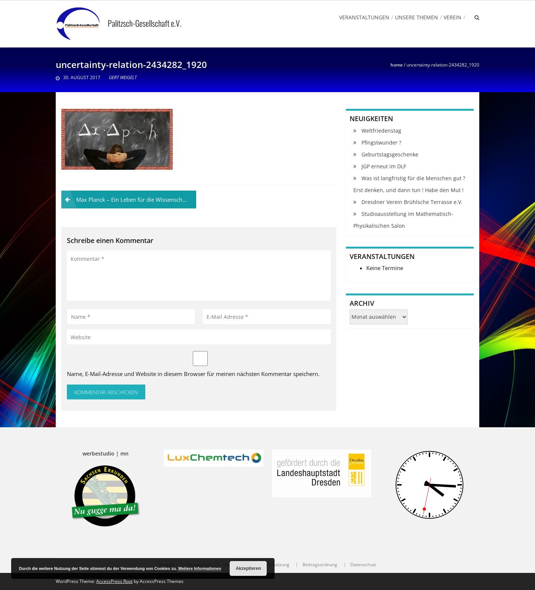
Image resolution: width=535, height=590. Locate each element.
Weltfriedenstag (381, 130)
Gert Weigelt (123, 77)
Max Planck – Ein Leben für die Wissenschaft (132, 199)
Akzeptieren (248, 568)
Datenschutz (363, 565)
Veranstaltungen (364, 17)
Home (396, 65)
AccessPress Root (114, 581)
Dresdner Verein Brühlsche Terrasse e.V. (412, 201)
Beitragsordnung (319, 565)
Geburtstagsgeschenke (389, 154)
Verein (452, 17)
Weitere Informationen (199, 568)
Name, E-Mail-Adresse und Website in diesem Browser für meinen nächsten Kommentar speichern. (193, 373)
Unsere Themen (416, 17)
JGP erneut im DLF (383, 166)
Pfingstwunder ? (381, 142)
